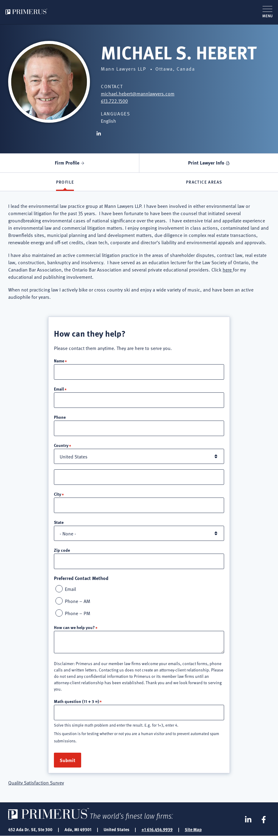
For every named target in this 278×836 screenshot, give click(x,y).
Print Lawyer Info (206, 162)
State (59, 522)
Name (59, 361)
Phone (60, 417)
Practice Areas (204, 182)
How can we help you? (74, 627)
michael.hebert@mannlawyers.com (137, 93)
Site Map (193, 829)
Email (59, 389)
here (228, 269)
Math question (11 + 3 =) (76, 701)
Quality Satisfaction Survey (36, 782)
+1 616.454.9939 (157, 829)
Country (61, 445)
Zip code (62, 550)
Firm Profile (67, 162)
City (57, 494)
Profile (65, 182)
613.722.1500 (114, 100)
